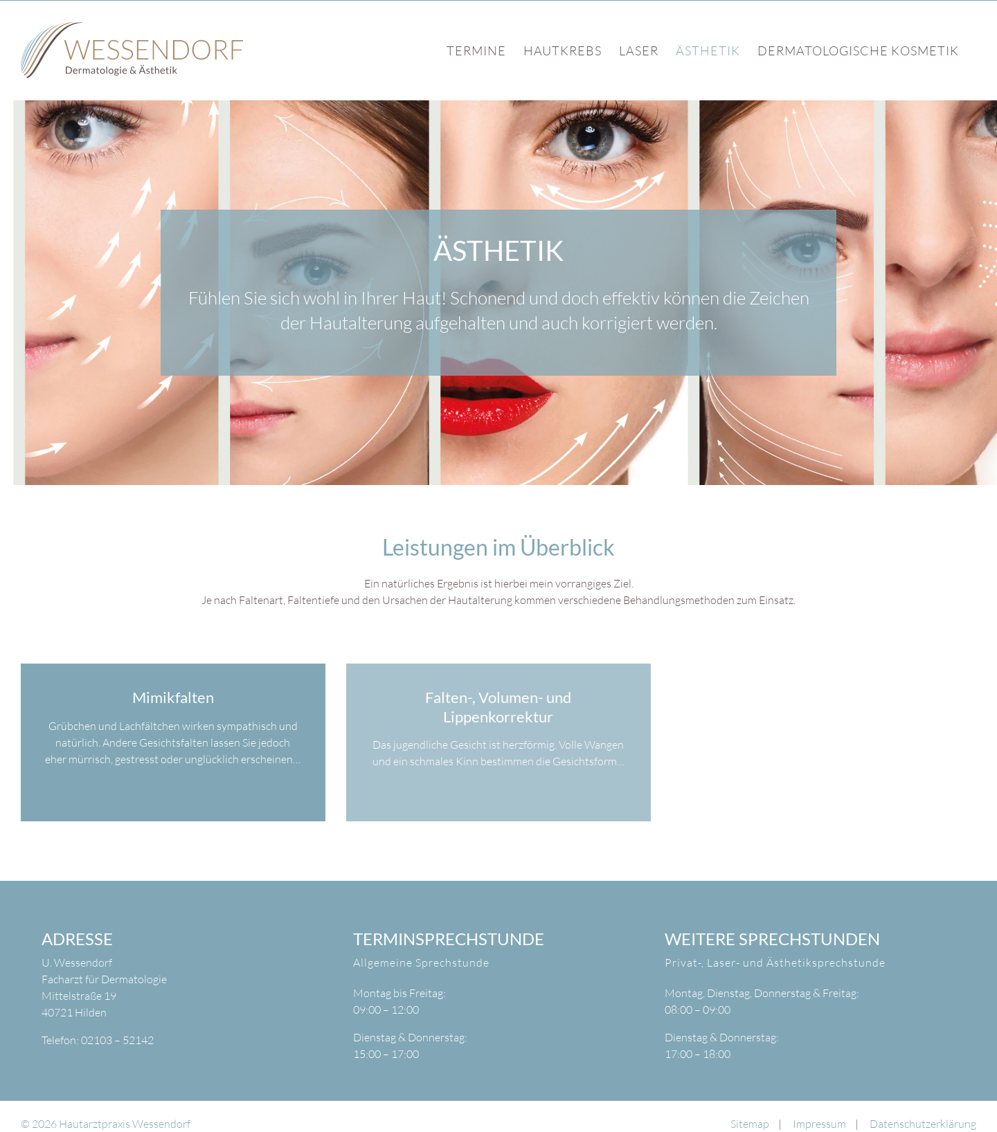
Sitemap (749, 1124)
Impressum (819, 1124)
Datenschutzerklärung (923, 1124)
